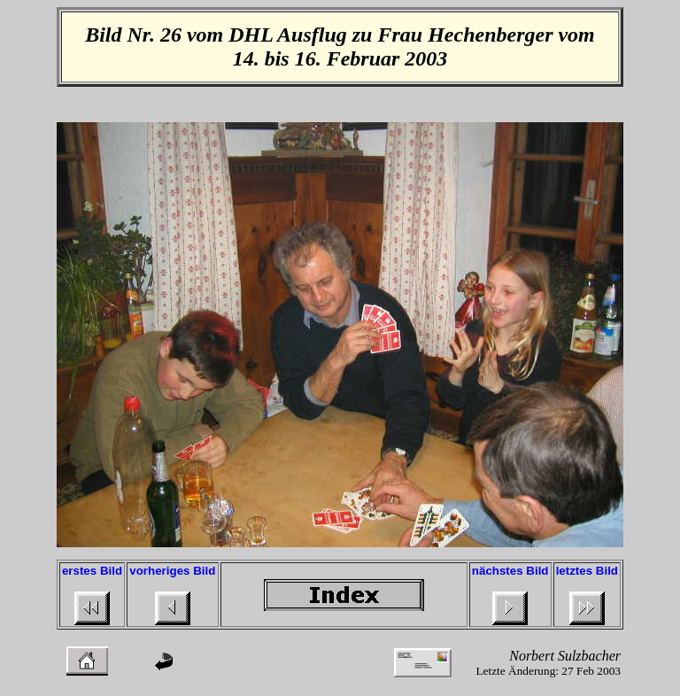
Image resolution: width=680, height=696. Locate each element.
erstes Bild (92, 570)
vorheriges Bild (172, 570)
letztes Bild (587, 570)
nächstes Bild (510, 570)
